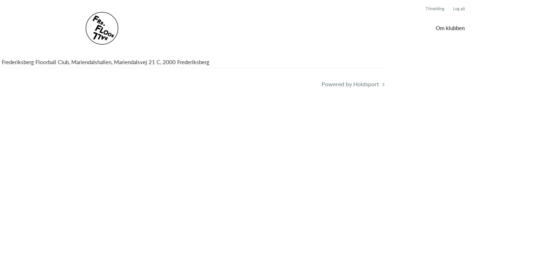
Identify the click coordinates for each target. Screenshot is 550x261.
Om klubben (450, 28)
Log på (459, 8)
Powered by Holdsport (350, 83)
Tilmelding (435, 8)
